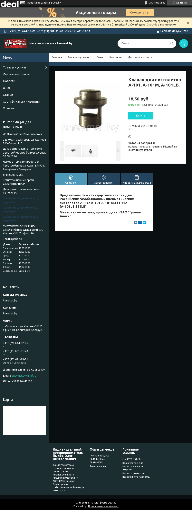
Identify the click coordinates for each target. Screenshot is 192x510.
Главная (57, 57)
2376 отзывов (157, 2)
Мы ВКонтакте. (131, 458)
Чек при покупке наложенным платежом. (99, 458)
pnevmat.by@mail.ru (24, 375)
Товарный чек (98, 466)
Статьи (8, 94)
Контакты (116, 57)
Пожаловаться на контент (103, 506)
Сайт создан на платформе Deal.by (96, 502)
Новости (9, 81)
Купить (140, 115)
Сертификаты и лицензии (21, 101)
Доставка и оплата (140, 57)
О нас (100, 57)
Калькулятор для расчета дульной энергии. (132, 466)
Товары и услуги (78, 57)
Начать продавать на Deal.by (44, 2)
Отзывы (8, 108)
